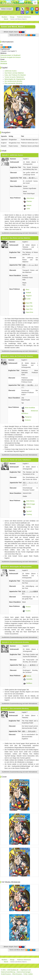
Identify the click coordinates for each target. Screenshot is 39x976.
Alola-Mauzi (30, 198)
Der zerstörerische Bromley (13, 81)
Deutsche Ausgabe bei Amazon (10, 57)
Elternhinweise (17, 974)
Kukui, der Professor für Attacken (15, 75)
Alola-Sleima (30, 501)
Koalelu (28, 611)
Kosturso (28, 420)
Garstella (29, 679)
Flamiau (29, 201)
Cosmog (29, 514)
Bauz (27, 289)
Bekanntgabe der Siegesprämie (15, 79)
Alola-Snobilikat (30, 407)
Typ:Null (29, 511)
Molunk (29, 205)
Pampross (28, 417)
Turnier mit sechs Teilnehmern (14, 77)
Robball (28, 292)
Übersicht (3, 61)
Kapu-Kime (29, 312)
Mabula (28, 676)
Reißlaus (29, 683)
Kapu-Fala (29, 306)
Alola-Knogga (30, 504)
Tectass (28, 606)
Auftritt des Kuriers (11, 71)
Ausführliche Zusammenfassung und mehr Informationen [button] (19, 233)
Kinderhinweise (6, 974)
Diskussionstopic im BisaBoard (10, 55)
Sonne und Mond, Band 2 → (23, 35)
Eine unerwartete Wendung (13, 83)
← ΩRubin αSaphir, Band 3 (13, 32)
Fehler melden (28, 974)
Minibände (3, 63)
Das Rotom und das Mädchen (14, 73)
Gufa (28, 208)
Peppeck (29, 296)
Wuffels (28, 507)
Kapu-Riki (29, 303)
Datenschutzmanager (24, 972)
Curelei (28, 299)
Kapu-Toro (29, 309)
